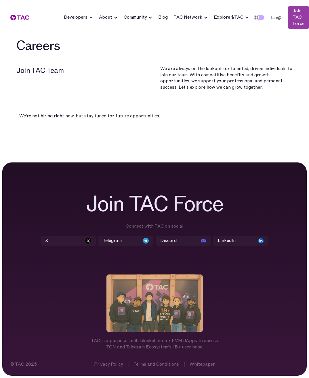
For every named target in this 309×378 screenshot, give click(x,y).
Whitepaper (202, 364)
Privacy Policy (108, 364)
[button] (78, 17)
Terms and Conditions (156, 364)
